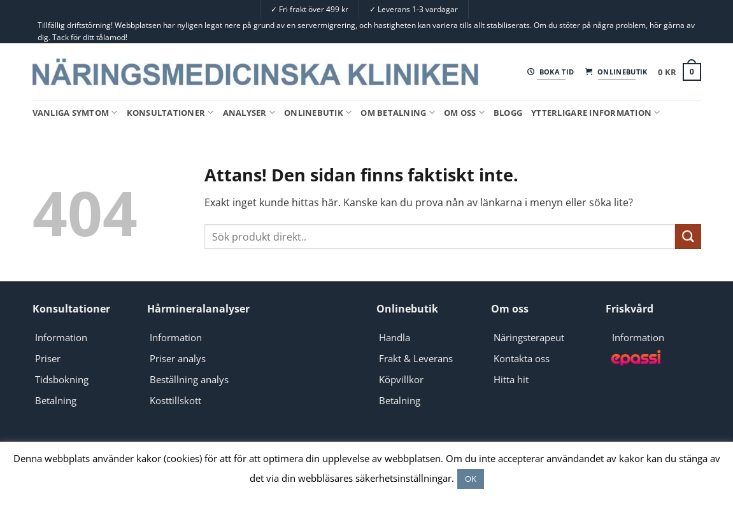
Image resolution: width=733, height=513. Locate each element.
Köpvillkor (401, 379)
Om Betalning (397, 112)
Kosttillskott (175, 400)
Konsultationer (170, 112)
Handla (394, 337)
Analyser (249, 112)
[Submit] (688, 236)
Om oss (464, 112)
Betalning (55, 400)
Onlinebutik (318, 112)
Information (61, 337)
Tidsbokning (62, 379)
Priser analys (178, 358)
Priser (47, 358)
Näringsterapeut (529, 337)
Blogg (508, 112)
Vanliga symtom (75, 112)
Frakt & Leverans (416, 358)
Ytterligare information (595, 112)
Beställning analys (189, 379)
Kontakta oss (522, 358)
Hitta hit (511, 379)
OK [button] (470, 478)
